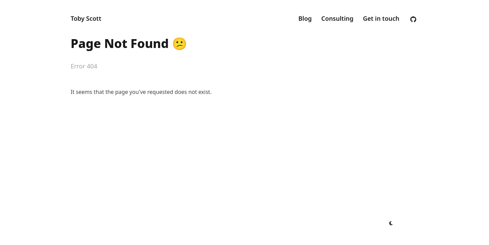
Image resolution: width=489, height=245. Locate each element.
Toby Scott (86, 18)
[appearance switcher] (391, 223)
